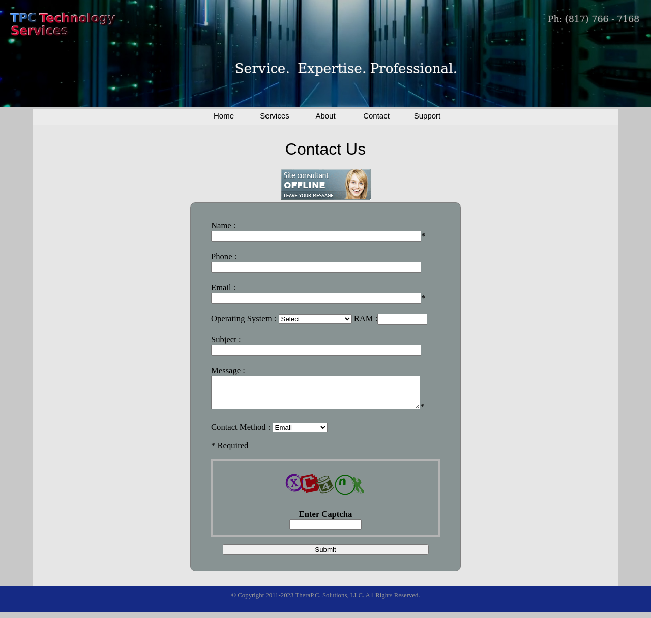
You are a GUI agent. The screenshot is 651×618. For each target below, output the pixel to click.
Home (224, 115)
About (325, 115)
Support (427, 115)
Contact (376, 115)
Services (274, 115)
